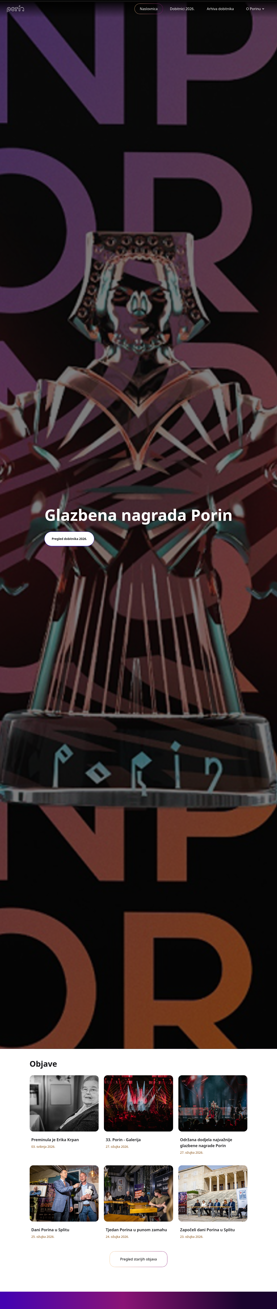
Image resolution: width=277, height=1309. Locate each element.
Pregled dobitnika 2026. (69, 539)
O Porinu (253, 8)
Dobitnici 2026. (182, 8)
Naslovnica (149, 8)
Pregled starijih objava (138, 1259)
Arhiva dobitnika (220, 8)
